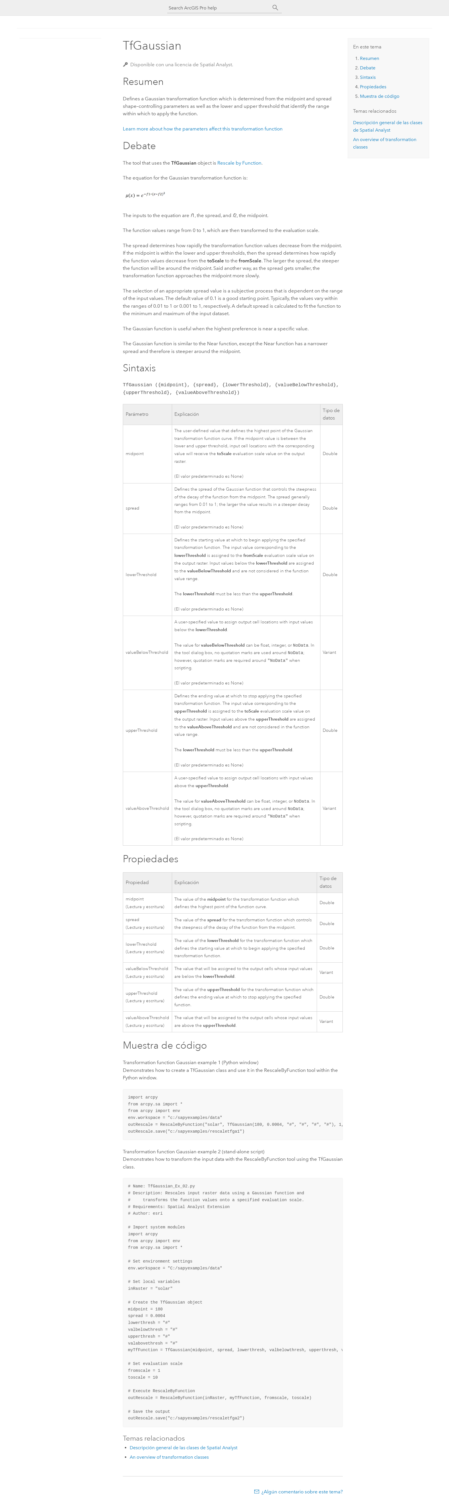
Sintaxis (368, 77)
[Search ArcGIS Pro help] (218, 8)
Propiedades (373, 86)
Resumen (369, 58)
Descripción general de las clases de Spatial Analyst (183, 1450)
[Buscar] (275, 8)
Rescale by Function (239, 163)
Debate (367, 68)
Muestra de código (379, 96)
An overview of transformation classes (169, 1460)
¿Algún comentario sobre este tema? (302, 1494)
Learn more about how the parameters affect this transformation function (203, 129)
